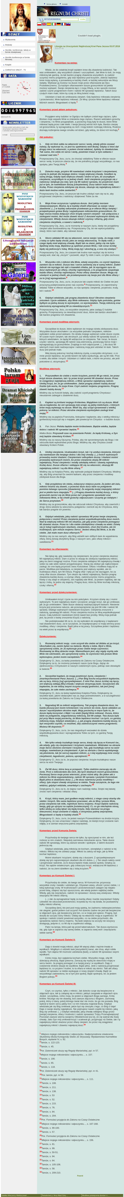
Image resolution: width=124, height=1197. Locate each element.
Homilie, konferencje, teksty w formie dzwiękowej (18, 51)
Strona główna (52, 4)
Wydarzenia (10, 40)
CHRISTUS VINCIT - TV (15, 70)
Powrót (80, 1176)
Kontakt (65, 4)
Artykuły (8, 45)
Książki (8, 65)
